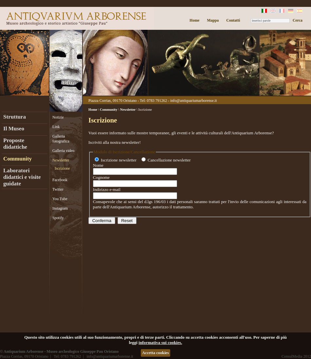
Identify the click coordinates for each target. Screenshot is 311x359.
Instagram (60, 208)
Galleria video (63, 150)
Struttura (14, 117)
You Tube (59, 199)
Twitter (58, 189)
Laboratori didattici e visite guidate (22, 177)
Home (194, 20)
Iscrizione (62, 168)
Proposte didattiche (15, 143)
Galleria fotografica (60, 138)
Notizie (58, 117)
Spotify (58, 218)
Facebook (59, 180)
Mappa (213, 20)
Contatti (233, 20)
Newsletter (60, 160)
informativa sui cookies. (160, 342)
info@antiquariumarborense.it (193, 100)
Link (56, 126)
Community (17, 159)
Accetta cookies (155, 352)
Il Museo (13, 128)
